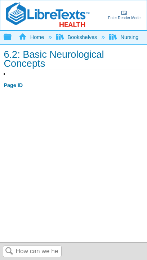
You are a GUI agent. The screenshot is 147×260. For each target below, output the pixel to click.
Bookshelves (77, 37)
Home (32, 37)
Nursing (124, 37)
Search (9, 251)
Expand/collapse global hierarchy (12, 37)
